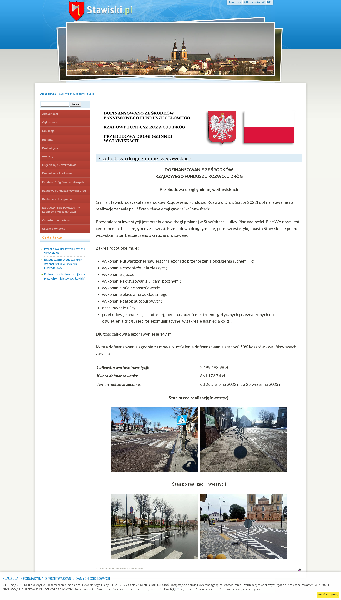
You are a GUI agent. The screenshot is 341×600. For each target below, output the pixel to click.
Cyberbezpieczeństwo (56, 220)
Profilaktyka (50, 148)
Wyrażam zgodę (328, 594)
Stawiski (94, 10)
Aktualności (50, 114)
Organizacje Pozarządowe (59, 165)
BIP (269, 2)
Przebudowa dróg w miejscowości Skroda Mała (64, 251)
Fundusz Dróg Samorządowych (63, 182)
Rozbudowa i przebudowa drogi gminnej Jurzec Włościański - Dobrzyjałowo (63, 264)
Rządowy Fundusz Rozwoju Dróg (76, 93)
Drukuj (299, 569)
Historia (47, 139)
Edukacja (48, 131)
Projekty (47, 156)
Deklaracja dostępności (254, 2)
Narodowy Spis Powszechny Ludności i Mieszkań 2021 (61, 209)
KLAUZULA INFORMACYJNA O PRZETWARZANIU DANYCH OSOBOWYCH (56, 579)
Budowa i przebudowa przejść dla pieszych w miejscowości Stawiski (64, 276)
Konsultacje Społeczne (57, 173)
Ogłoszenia (49, 122)
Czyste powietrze (53, 228)
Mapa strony (235, 2)
